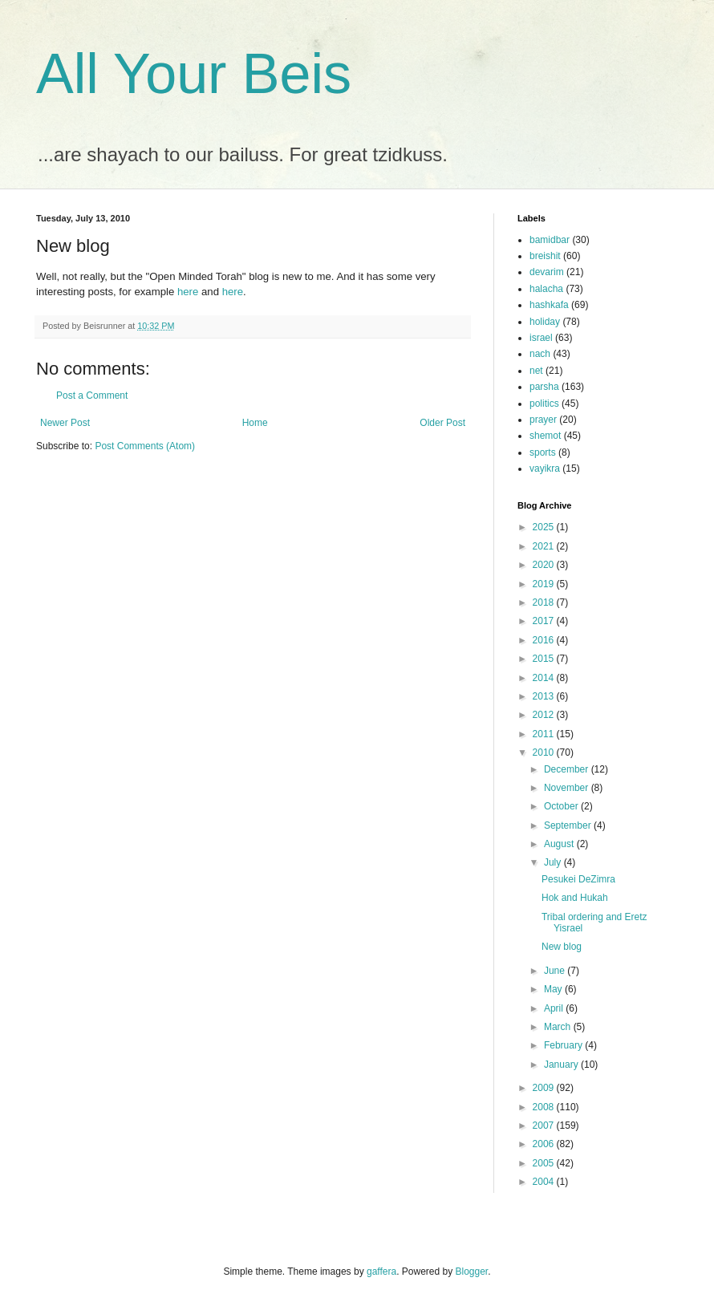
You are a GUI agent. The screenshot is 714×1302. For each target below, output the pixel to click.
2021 (545, 546)
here (187, 292)
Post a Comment (92, 395)
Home (255, 422)
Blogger (472, 1271)
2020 (545, 564)
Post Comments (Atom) (145, 446)
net (536, 370)
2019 (545, 584)
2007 (545, 1125)
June (555, 970)
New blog (562, 946)
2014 (545, 677)
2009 (545, 1087)
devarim (546, 272)
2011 (545, 734)
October (562, 806)
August (560, 844)
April (555, 1008)
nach (539, 353)
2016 (545, 640)
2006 (545, 1144)
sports (542, 452)
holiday (544, 321)
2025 (545, 527)
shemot (545, 435)
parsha (544, 386)
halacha (546, 288)
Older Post (442, 422)
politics (544, 403)
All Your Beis (193, 74)
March (559, 1026)
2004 (545, 1181)
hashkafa (549, 304)
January (562, 1064)
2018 (545, 602)
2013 (545, 696)
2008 (545, 1107)
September (569, 825)
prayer (543, 419)
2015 (545, 658)
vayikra (544, 468)
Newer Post (65, 422)
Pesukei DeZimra (578, 879)
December (567, 769)
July (554, 862)
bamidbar (549, 239)
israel (541, 337)
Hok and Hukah (575, 897)
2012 (545, 714)
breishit (545, 256)
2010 (545, 752)
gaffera (381, 1271)
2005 (545, 1163)
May (554, 989)
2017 (545, 621)
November (567, 787)
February (564, 1045)
